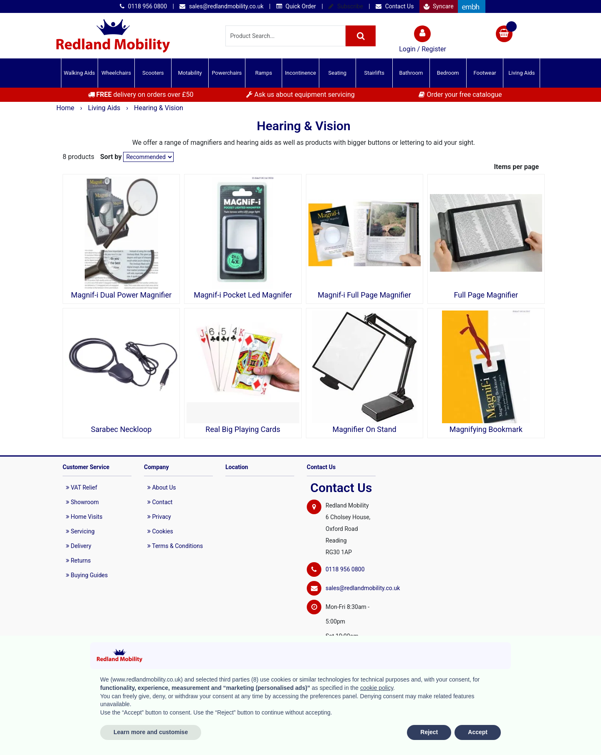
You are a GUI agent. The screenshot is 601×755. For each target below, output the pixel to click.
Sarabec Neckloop (121, 429)
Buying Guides (87, 575)
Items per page (516, 167)
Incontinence (300, 73)
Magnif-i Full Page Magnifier (364, 295)
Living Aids (521, 73)
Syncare (439, 6)
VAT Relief (81, 487)
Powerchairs (227, 73)
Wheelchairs (116, 73)
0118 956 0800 (143, 6)
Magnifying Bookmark (486, 429)
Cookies (160, 531)
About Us (161, 487)
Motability (190, 73)
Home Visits (84, 516)
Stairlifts (374, 73)
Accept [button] (477, 732)
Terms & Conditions (175, 546)
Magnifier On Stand (364, 429)
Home (66, 108)
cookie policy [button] (376, 687)
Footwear (484, 73)
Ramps (263, 73)
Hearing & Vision (158, 108)
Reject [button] (429, 732)
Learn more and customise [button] (151, 732)
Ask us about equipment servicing (300, 94)
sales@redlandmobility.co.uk (221, 6)
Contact (159, 502)
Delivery (78, 546)
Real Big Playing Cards (242, 429)
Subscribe (345, 6)
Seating (337, 73)
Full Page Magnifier (486, 295)
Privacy (159, 516)
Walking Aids (79, 73)
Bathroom (411, 73)
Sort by (111, 157)
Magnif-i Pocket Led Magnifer (243, 295)
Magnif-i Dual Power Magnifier (121, 295)
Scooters (153, 73)
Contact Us (395, 6)
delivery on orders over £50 (141, 94)
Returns (78, 560)
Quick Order (296, 6)
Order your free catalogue (460, 94)
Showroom (82, 502)
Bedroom (448, 73)
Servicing (80, 531)
